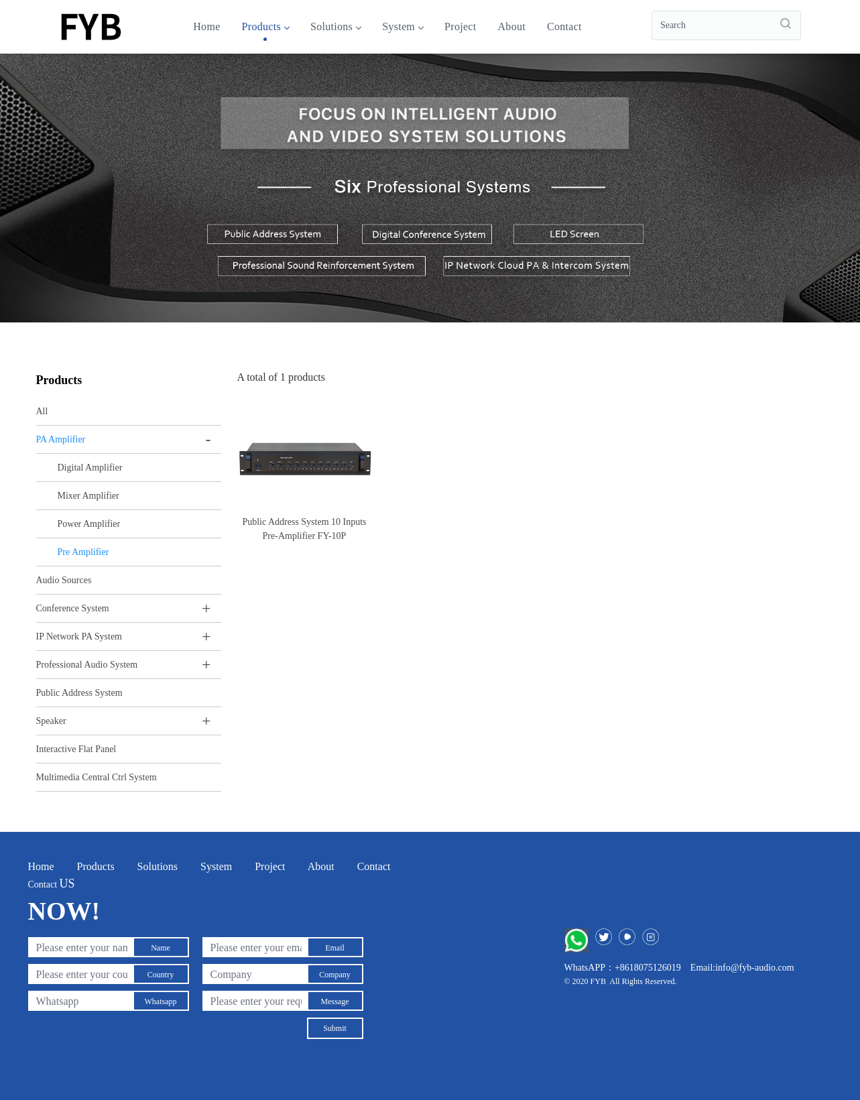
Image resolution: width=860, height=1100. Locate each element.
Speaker (51, 721)
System (402, 26)
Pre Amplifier (83, 552)
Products (265, 26)
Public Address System (79, 693)
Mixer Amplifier (88, 496)
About (511, 26)
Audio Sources (64, 580)
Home (206, 26)
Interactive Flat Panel (76, 749)
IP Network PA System (79, 636)
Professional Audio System (87, 665)
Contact (564, 26)
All (42, 411)
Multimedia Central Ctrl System (96, 777)
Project (460, 26)
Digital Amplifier (90, 468)
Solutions (335, 26)
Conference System (72, 608)
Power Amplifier (89, 524)
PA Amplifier (61, 439)
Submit (335, 1028)
